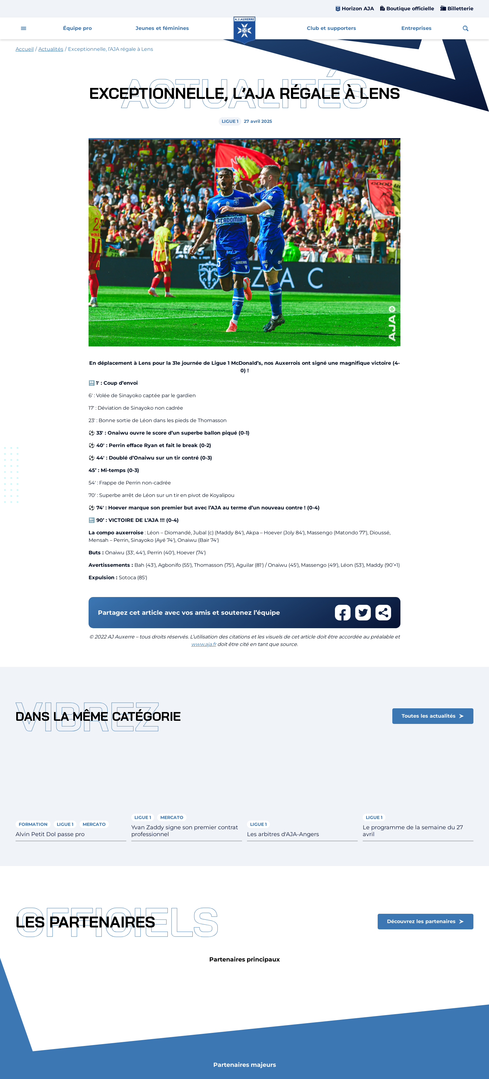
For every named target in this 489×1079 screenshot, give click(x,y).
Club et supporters (331, 28)
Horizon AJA (358, 9)
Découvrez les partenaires (421, 921)
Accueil (25, 49)
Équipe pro (77, 28)
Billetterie (459, 9)
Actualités (50, 49)
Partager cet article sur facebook (343, 612)
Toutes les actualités (429, 716)
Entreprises (416, 28)
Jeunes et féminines (162, 28)
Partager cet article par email (383, 612)
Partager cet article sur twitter (363, 612)
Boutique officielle (409, 9)
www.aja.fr (203, 644)
